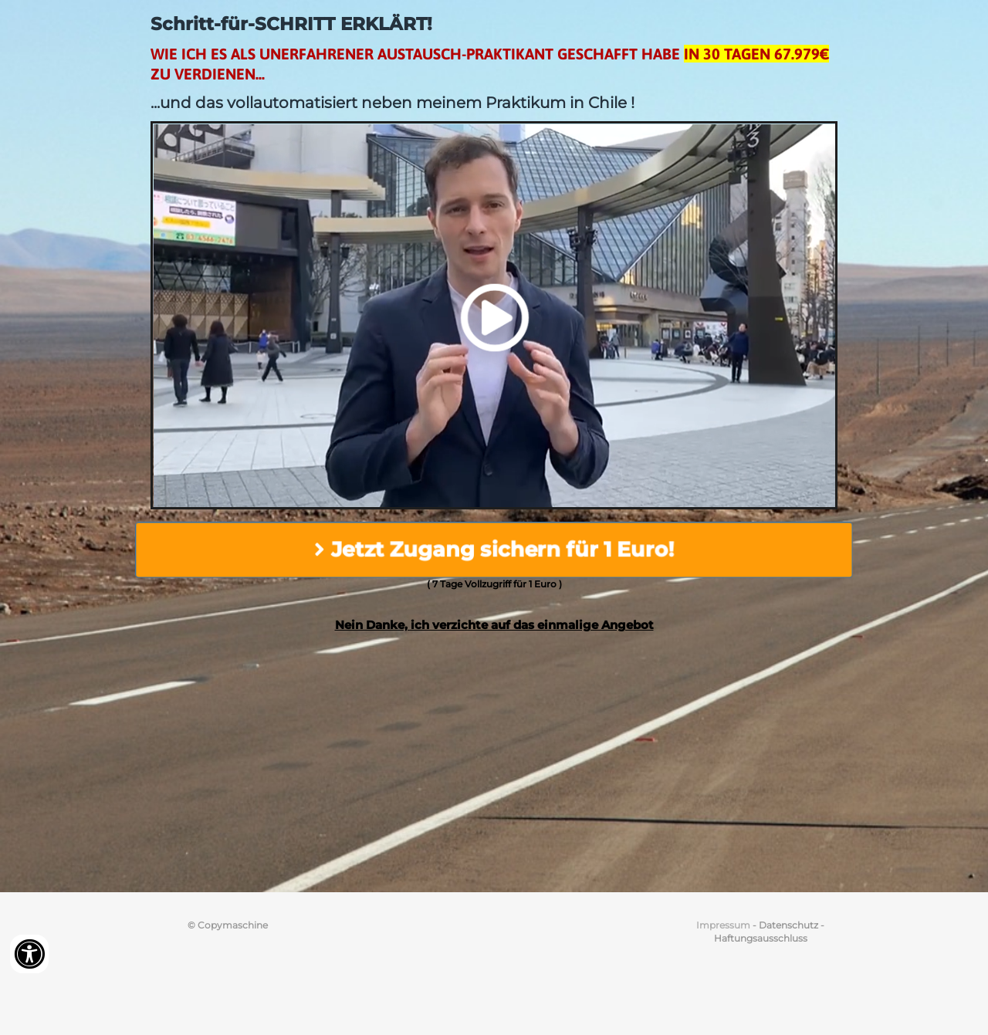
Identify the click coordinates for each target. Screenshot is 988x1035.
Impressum (723, 925)
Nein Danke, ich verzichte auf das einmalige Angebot (494, 624)
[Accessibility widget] (29, 954)
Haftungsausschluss (760, 938)
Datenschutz (788, 925)
